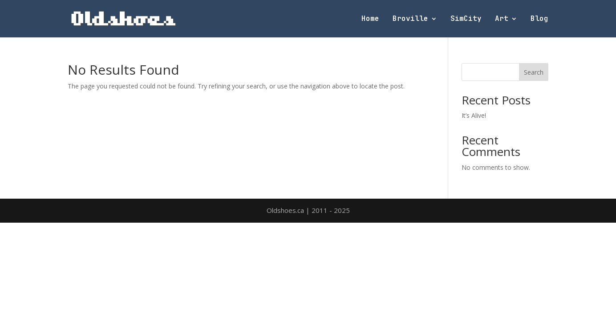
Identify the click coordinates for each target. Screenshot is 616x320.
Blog (539, 19)
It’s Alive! (474, 115)
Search (533, 72)
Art (501, 19)
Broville (410, 19)
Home (370, 19)
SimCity (466, 19)
